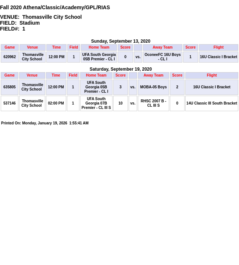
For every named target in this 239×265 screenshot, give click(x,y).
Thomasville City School (32, 57)
